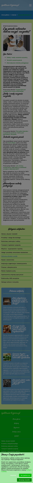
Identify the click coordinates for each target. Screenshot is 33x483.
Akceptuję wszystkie (24, 480)
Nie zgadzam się (25, 475)
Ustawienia (13, 475)
